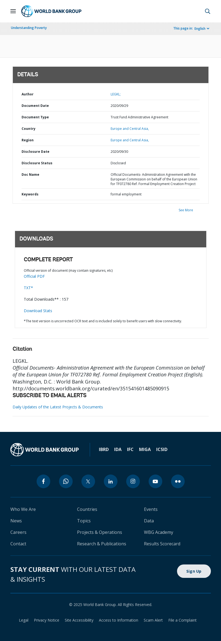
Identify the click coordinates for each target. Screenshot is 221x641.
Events (151, 509)
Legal (23, 620)
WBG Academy (158, 532)
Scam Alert (153, 620)
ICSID (161, 449)
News (16, 521)
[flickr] (178, 481)
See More (186, 210)
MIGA (145, 449)
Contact (18, 544)
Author (28, 94)
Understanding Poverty (29, 27)
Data (149, 521)
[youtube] (155, 481)
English (200, 28)
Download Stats (38, 310)
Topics (84, 521)
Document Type (35, 117)
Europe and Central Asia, (130, 128)
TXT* (28, 287)
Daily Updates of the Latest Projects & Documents (58, 406)
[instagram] (133, 481)
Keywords (30, 194)
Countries (87, 509)
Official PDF (34, 276)
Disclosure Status (37, 163)
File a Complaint (182, 620)
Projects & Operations (99, 532)
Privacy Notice (46, 620)
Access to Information (118, 620)
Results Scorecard (162, 544)
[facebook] (43, 481)
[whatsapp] (66, 481)
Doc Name (30, 174)
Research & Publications (101, 544)
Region (28, 140)
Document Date (35, 105)
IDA (118, 449)
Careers (18, 532)
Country (29, 128)
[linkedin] (110, 481)
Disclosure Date (35, 151)
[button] (207, 11)
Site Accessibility (79, 620)
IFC (130, 449)
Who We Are (23, 509)
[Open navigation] (13, 11)
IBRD (104, 449)
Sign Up (194, 571)
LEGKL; (116, 94)
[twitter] (88, 481)
